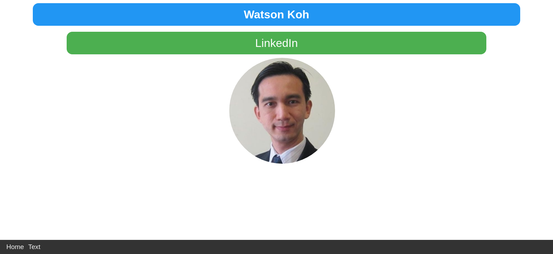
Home (15, 246)
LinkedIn (276, 43)
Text (34, 246)
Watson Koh (276, 14)
